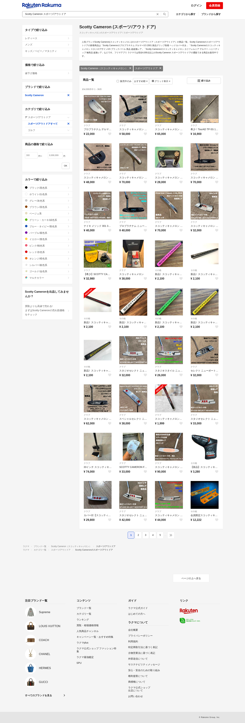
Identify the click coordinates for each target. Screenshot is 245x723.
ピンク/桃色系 (47, 245)
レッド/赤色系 (47, 252)
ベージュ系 (47, 213)
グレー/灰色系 (47, 200)
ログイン (196, 5)
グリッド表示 (161, 81)
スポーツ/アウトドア (148, 68)
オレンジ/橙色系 (47, 258)
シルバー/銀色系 (47, 264)
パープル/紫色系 (47, 232)
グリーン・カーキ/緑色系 (47, 219)
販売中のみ (124, 81)
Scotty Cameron (47, 95)
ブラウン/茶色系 (47, 206)
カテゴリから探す (186, 14)
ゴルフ (49, 130)
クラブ (87, 125)
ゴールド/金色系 (47, 271)
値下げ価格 (47, 73)
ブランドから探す (211, 14)
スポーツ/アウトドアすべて (49, 123)
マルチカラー (47, 277)
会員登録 (214, 5)
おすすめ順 (141, 81)
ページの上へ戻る (191, 578)
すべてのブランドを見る (38, 695)
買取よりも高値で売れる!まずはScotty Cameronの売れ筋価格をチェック (47, 310)
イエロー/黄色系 (47, 239)
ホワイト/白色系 (47, 194)
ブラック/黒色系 (47, 187)
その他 (158, 270)
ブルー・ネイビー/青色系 (47, 226)
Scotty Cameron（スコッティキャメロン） (106, 68)
